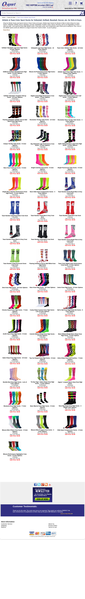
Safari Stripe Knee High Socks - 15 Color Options (14, 358)
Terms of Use (52, 527)
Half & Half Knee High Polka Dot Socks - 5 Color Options (70, 310)
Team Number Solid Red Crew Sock (70, 215)
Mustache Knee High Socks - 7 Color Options (15, 406)
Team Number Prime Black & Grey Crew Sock (15, 240)
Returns (3, 527)
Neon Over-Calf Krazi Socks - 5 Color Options (15, 168)
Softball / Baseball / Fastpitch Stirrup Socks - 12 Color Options (15, 96)
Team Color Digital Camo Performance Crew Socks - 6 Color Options (70, 264)
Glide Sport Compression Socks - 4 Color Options (70, 430)
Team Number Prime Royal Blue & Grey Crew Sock (70, 192)
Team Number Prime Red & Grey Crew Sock (42, 216)
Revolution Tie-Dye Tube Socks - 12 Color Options (42, 120)
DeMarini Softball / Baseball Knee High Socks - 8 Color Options (15, 72)
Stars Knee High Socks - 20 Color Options (42, 287)
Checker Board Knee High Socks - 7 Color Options (15, 310)
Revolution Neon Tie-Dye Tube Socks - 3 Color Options (70, 120)
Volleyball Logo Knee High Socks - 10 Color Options (42, 48)
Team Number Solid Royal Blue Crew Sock (15, 215)
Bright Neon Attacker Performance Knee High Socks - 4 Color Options (15, 192)
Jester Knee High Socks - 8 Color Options (70, 287)
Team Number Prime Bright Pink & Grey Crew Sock (70, 240)
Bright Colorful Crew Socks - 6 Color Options (42, 168)
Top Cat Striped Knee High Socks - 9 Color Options (42, 358)
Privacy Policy (52, 525)
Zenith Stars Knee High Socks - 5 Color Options (15, 334)
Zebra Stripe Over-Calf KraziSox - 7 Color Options (70, 358)
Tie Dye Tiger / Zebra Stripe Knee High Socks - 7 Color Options (42, 382)
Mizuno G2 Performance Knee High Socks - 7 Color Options (42, 72)
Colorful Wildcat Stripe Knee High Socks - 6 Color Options (42, 334)
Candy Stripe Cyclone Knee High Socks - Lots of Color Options (42, 310)
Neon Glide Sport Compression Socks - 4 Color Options (42, 192)
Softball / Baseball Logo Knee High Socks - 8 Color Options (15, 48)
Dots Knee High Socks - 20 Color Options (14, 287)
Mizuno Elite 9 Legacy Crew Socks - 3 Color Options (42, 430)
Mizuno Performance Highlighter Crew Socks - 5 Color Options (15, 454)
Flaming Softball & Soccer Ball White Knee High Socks (42, 264)
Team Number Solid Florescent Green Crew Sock (14, 264)
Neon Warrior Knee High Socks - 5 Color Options (42, 406)
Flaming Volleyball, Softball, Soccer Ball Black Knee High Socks (15, 120)
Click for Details (39, 5)
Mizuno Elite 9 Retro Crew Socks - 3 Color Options (15, 430)
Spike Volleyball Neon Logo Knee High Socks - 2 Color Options (70, 144)
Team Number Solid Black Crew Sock (42, 239)
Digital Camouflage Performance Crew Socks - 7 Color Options (42, 96)
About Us (51, 524)
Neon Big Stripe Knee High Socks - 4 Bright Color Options (70, 406)
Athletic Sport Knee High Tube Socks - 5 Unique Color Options (70, 72)
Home (3, 17)
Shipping (4, 525)
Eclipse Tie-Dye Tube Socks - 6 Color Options (15, 144)
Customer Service (6, 524)
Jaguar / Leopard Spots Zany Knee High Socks (70, 382)
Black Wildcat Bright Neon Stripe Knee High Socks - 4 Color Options (70, 334)
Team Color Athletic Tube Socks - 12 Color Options (70, 48)
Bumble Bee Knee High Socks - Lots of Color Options (15, 382)
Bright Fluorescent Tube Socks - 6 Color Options (70, 168)
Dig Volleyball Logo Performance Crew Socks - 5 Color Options (42, 144)
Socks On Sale (11, 17)
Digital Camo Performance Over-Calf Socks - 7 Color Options (70, 96)
